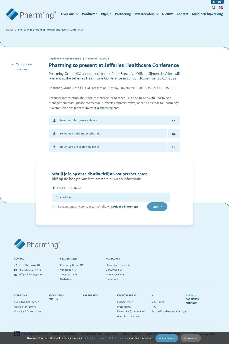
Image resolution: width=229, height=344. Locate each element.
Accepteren (166, 338)
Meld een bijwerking (207, 13)
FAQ (154, 306)
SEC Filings (158, 302)
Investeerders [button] (144, 13)
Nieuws (167, 13)
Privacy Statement (125, 206)
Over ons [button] (67, 13)
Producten (90, 13)
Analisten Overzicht (128, 316)
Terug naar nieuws (23, 66)
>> (153, 295)
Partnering (123, 13)
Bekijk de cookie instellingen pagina (107, 338)
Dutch (77, 188)
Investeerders (127, 295)
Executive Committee (26, 302)
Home (9, 30)
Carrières (192, 299)
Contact (182, 13)
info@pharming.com (28, 274)
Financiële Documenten (131, 311)
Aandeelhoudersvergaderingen (169, 311)
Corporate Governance (27, 311)
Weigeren (190, 338)
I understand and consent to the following (98, 206)
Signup (157, 206)
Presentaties (124, 306)
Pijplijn (106, 13)
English (61, 188)
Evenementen (125, 302)
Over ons (20, 295)
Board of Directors (25, 306)
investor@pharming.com (102, 107)
